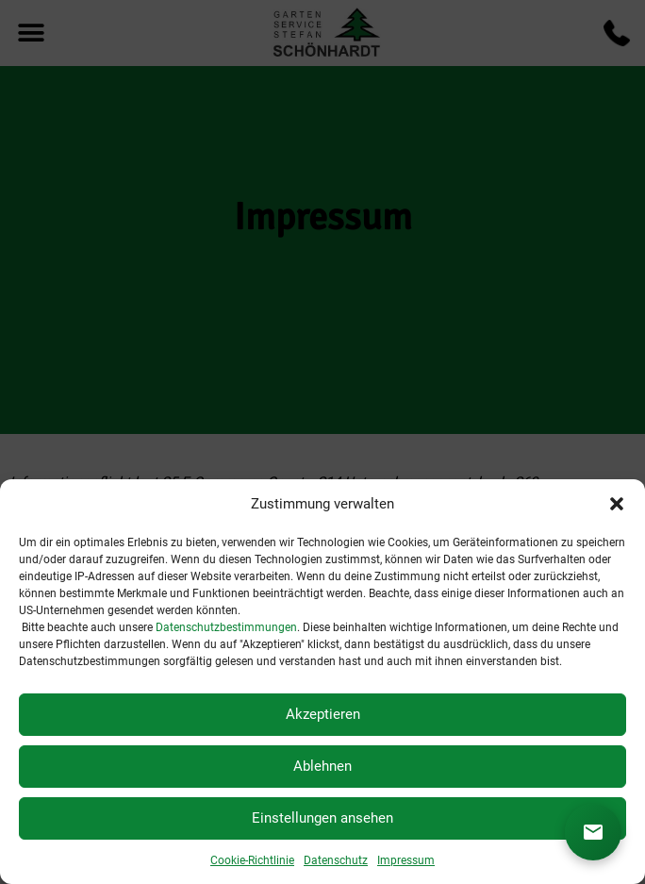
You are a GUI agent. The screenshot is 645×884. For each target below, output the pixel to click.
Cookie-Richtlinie (252, 860)
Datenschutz (336, 860)
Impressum (406, 860)
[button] (616, 503)
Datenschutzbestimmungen (226, 627)
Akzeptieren (323, 714)
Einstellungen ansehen (322, 817)
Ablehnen (322, 766)
